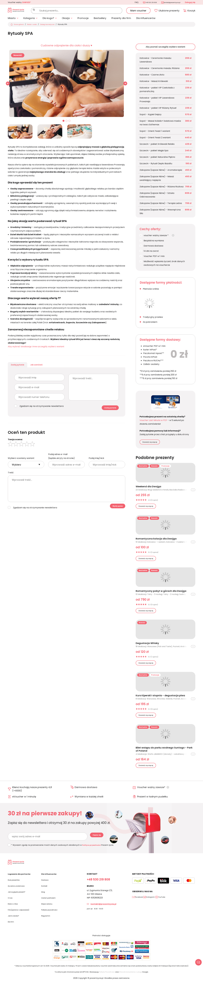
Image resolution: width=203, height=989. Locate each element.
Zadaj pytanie (22, 368)
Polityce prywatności (92, 846)
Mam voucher (138, 11)
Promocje (83, 20)
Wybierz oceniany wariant (21, 467)
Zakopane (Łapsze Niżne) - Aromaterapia (161, 171)
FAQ (125, 2)
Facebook (141, 903)
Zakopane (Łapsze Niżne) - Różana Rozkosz (162, 188)
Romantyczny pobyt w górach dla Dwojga (161, 592)
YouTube (178, 903)
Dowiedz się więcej (149, 444)
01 (63, 122)
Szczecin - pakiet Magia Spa (154, 152)
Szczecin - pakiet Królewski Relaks (157, 145)
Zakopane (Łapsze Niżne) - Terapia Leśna (161, 204)
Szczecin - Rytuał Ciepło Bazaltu (156, 165)
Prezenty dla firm (121, 20)
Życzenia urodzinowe (18, 892)
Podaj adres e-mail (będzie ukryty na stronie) (61, 465)
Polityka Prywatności (107, 977)
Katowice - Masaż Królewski (154, 82)
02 (66, 122)
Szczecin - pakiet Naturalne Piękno (157, 158)
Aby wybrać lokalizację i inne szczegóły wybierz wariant (36, 348)
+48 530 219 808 (142, 2)
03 (69, 122)
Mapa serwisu (48, 909)
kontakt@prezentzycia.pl (169, 2)
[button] (125, 85)
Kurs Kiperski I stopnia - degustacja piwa (160, 697)
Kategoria (29, 20)
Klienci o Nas (14, 909)
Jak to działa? (15, 921)
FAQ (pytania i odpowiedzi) (21, 915)
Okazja (66, 20)
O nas (11, 904)
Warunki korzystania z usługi (130, 977)
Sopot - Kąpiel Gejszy (150, 116)
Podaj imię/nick (96, 467)
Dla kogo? (48, 20)
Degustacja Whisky (147, 644)
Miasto (12, 20)
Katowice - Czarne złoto (152, 76)
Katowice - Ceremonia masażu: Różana (159, 69)
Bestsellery (100, 20)
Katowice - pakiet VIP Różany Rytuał (158, 109)
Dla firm (12, 927)
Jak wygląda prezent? (19, 898)
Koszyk (191, 11)
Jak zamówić (51, 368)
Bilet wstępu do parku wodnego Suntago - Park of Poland (164, 751)
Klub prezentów (16, 886)
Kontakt (45, 892)
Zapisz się (100, 838)
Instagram (160, 903)
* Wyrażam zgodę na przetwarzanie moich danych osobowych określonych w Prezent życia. (63, 846)
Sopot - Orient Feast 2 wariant (155, 139)
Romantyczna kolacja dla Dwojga (156, 540)
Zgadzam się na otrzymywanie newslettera (42, 411)
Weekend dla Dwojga (148, 488)
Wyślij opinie (113, 516)
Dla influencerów (145, 20)
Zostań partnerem (50, 904)
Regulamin (46, 921)
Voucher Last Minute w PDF (153, 421)
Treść (11, 481)
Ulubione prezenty (169, 11)
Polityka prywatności (52, 915)
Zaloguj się (190, 2)
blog (43, 898)
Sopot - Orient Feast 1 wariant (155, 132)
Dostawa (45, 886)
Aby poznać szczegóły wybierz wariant (165, 48)
